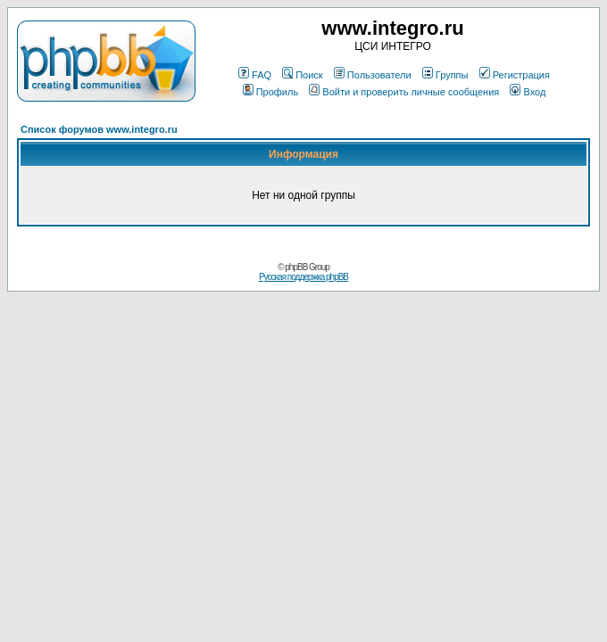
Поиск (302, 75)
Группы (445, 75)
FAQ (254, 75)
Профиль (271, 91)
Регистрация (514, 75)
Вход (527, 91)
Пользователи (373, 75)
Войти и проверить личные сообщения (404, 91)
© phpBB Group (303, 267)
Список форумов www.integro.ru (99, 129)
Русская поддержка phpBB (303, 277)
